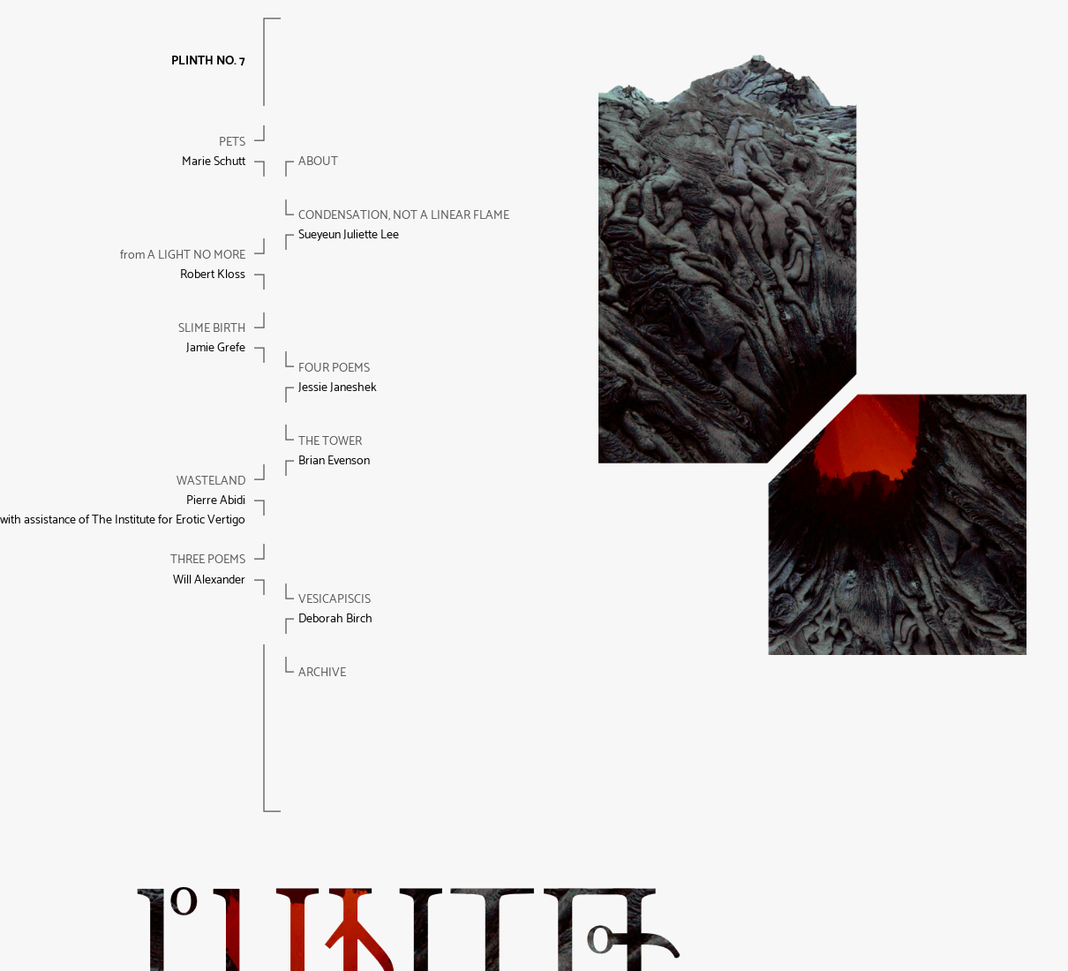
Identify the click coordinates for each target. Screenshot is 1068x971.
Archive (322, 673)
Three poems (207, 560)
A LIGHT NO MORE (182, 255)
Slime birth (211, 329)
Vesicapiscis (334, 600)
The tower (330, 442)
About (318, 162)
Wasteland (211, 481)
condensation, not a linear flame (403, 216)
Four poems (334, 368)
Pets (232, 142)
